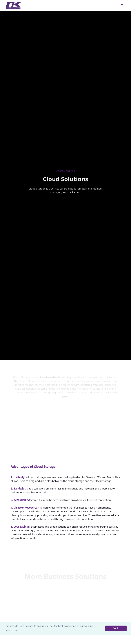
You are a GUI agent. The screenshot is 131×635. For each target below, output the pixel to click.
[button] (121, 5)
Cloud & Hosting (65, 170)
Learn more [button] (11, 630)
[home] (14, 5)
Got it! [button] (116, 628)
